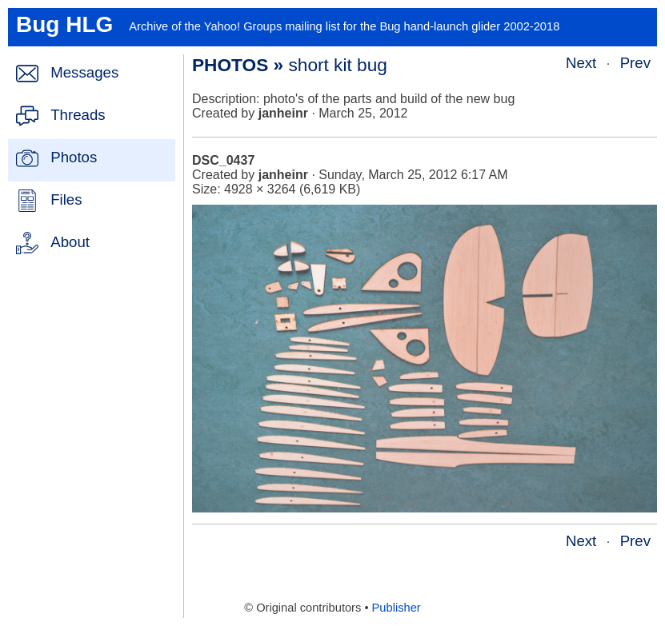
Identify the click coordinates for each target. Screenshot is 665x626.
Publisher (396, 607)
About (70, 241)
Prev (635, 62)
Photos (73, 157)
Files (66, 199)
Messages (84, 72)
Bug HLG (64, 24)
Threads (77, 114)
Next (581, 62)
